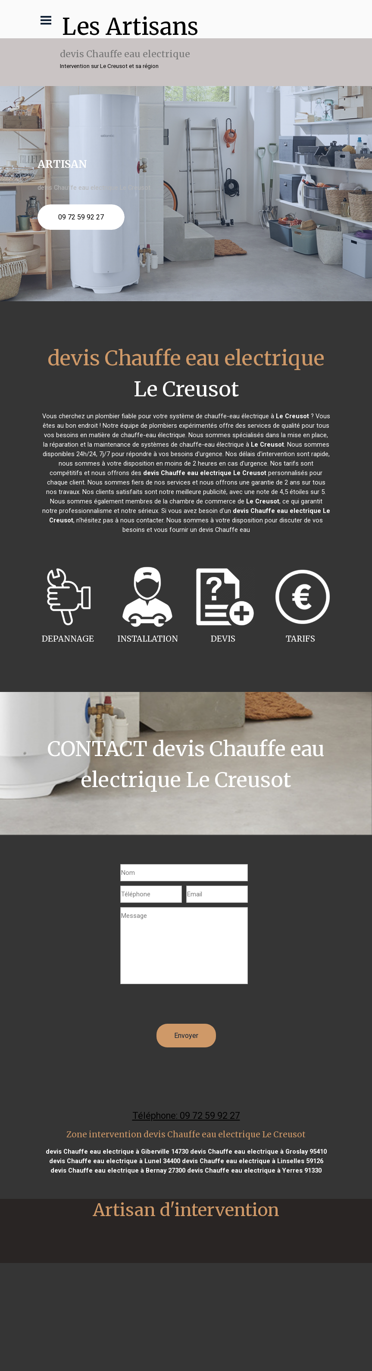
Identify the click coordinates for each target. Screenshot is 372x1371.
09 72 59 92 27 (81, 217)
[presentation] (185, 1007)
